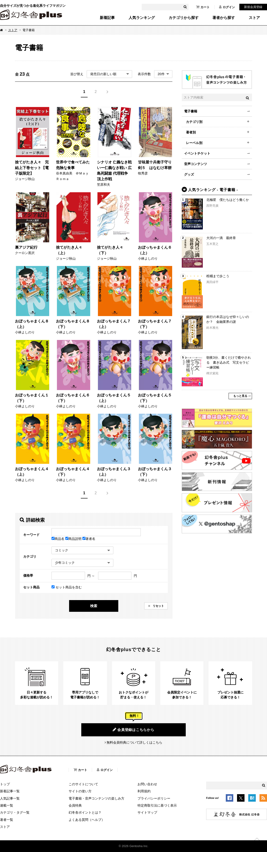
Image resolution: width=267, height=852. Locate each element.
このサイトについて (83, 784)
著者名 (88, 539)
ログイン (227, 7)
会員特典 (75, 805)
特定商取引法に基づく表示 (157, 805)
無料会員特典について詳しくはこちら (134, 742)
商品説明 (73, 539)
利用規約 (144, 791)
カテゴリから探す (184, 18)
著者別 (191, 132)
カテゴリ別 (194, 122)
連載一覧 (6, 805)
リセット (158, 606)
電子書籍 (190, 111)
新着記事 (107, 18)
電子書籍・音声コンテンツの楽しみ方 (96, 798)
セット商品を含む (67, 587)
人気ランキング (142, 18)
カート (203, 7)
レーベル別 (194, 143)
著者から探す (223, 18)
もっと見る (240, 396)
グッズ (189, 174)
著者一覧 (6, 820)
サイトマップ (147, 812)
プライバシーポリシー (153, 798)
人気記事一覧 (10, 798)
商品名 (58, 539)
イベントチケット (197, 153)
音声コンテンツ (195, 164)
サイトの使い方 (80, 791)
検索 (93, 606)
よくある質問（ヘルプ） (87, 820)
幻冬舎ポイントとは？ (85, 812)
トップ (5, 784)
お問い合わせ (147, 784)
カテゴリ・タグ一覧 (15, 812)
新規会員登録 (253, 7)
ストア (254, 18)
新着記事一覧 (10, 791)
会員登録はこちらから (133, 729)
